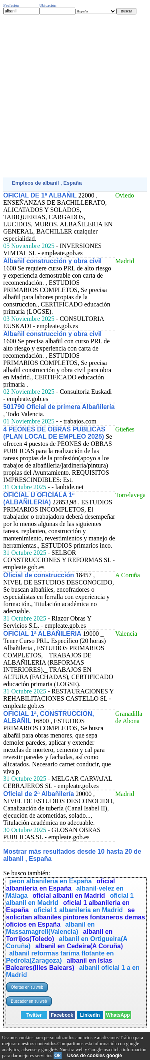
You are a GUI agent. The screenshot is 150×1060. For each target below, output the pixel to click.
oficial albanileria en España (60, 885)
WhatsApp (118, 1015)
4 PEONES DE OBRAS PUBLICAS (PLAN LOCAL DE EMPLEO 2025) (54, 433)
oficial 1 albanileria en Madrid (78, 910)
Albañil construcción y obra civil (52, 261)
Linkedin (90, 1015)
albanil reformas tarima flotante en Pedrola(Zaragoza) (60, 957)
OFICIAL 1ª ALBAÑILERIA (42, 633)
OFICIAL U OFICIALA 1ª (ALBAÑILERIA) (38, 499)
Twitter (34, 1015)
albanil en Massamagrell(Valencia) (50, 928)
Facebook (62, 1015)
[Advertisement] (75, 96)
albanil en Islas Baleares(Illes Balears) (59, 964)
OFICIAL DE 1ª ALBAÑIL (40, 195)
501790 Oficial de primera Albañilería (59, 406)
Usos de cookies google (94, 1055)
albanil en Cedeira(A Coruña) (79, 946)
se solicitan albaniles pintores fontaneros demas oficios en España (75, 917)
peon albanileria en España (50, 881)
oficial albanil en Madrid (68, 895)
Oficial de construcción (38, 575)
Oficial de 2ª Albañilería (38, 793)
